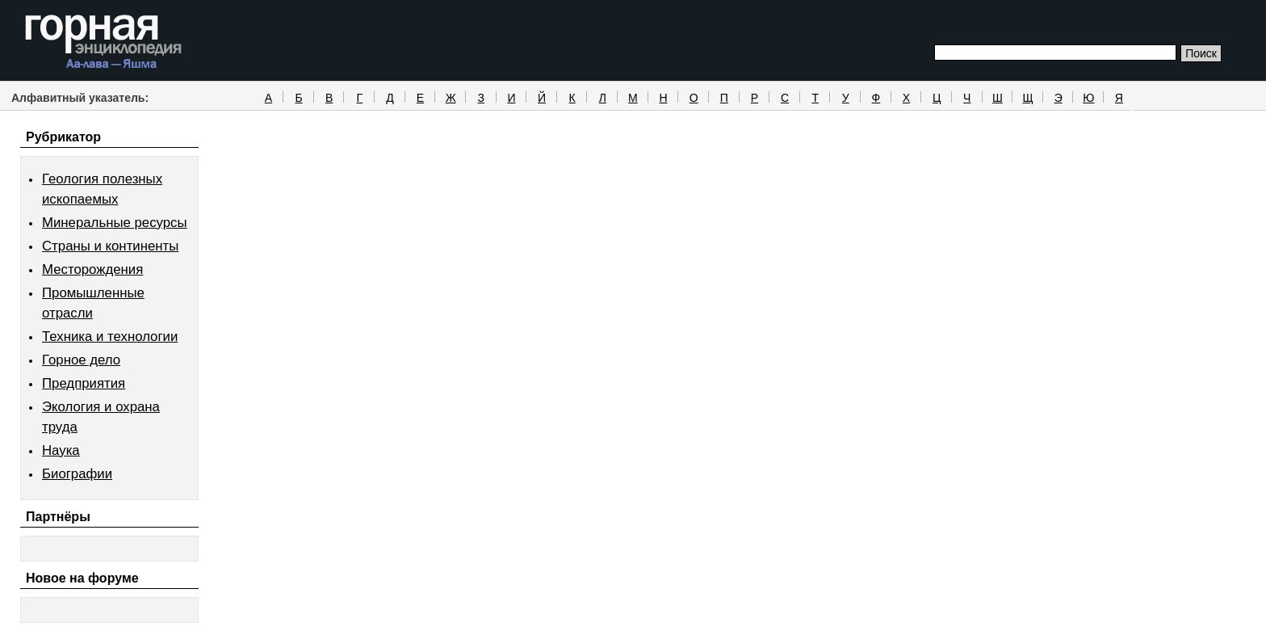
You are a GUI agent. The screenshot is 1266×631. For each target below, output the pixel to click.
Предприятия (83, 383)
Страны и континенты (110, 246)
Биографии (77, 474)
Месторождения (92, 269)
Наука (61, 450)
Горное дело (81, 360)
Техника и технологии (110, 336)
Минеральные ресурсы (114, 222)
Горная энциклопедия (103, 42)
